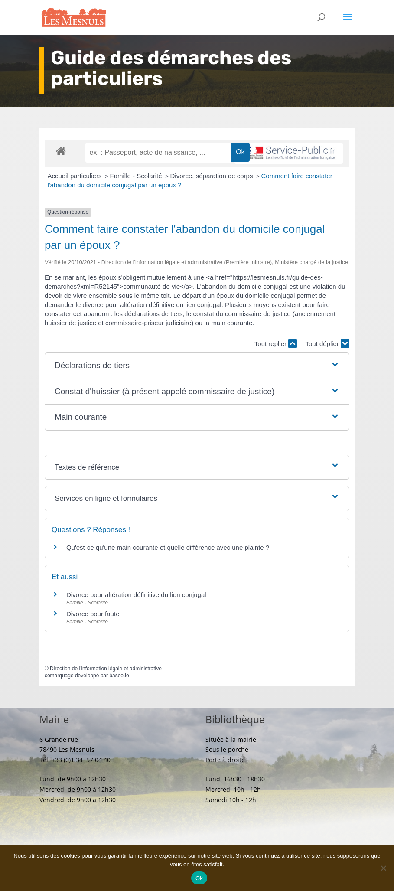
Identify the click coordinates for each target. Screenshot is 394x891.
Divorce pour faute (93, 613)
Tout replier (275, 343)
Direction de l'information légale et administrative (106, 669)
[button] (197, 366)
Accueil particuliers (75, 176)
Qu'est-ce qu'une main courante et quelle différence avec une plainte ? (167, 547)
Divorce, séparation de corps (212, 176)
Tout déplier (327, 343)
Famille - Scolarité (136, 176)
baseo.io (119, 675)
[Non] (383, 868)
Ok (199, 878)
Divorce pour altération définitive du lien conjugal (136, 594)
